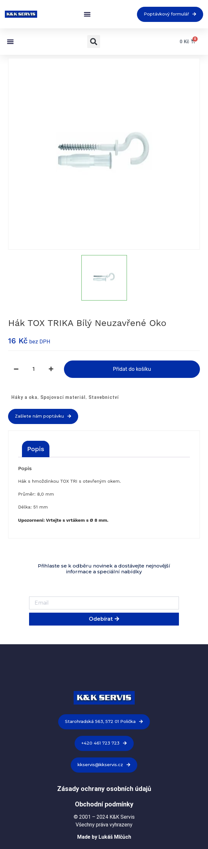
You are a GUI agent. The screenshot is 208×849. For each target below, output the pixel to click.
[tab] (36, 448)
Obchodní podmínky (104, 804)
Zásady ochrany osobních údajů (104, 789)
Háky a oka (24, 397)
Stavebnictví (103, 397)
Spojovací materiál (63, 397)
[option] (104, 154)
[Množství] (33, 369)
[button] (87, 14)
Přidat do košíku (132, 369)
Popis (35, 449)
